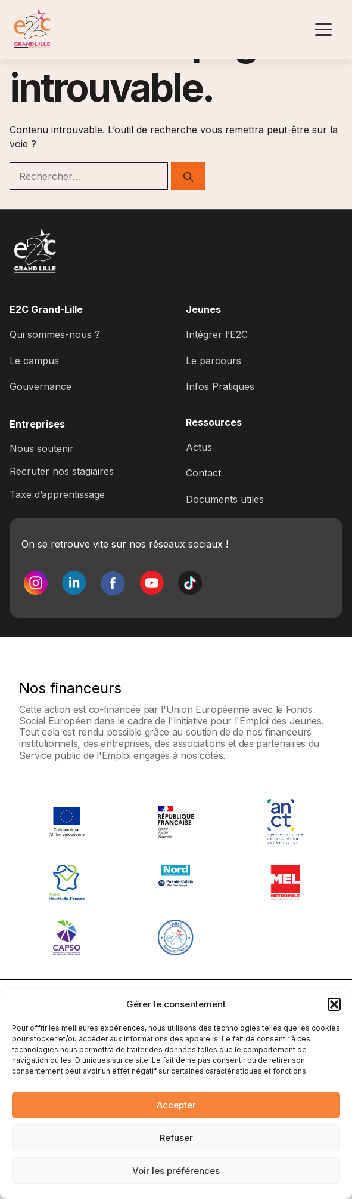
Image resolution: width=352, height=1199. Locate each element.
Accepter (176, 1105)
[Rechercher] (188, 176)
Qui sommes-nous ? (55, 334)
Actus (199, 447)
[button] (334, 1004)
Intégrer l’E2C (217, 334)
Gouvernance (40, 386)
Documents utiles (225, 499)
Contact (203, 473)
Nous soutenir (42, 448)
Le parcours (213, 361)
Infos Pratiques (220, 386)
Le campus (34, 361)
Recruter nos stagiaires (62, 471)
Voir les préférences (176, 1170)
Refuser (176, 1137)
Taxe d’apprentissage (57, 494)
